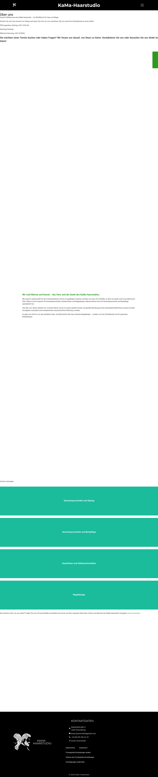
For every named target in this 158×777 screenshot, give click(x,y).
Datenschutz (70, 748)
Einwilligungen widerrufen (75, 762)
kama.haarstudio (134, 613)
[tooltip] (155, 54)
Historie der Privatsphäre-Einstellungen (80, 757)
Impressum (83, 748)
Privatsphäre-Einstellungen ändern (78, 752)
